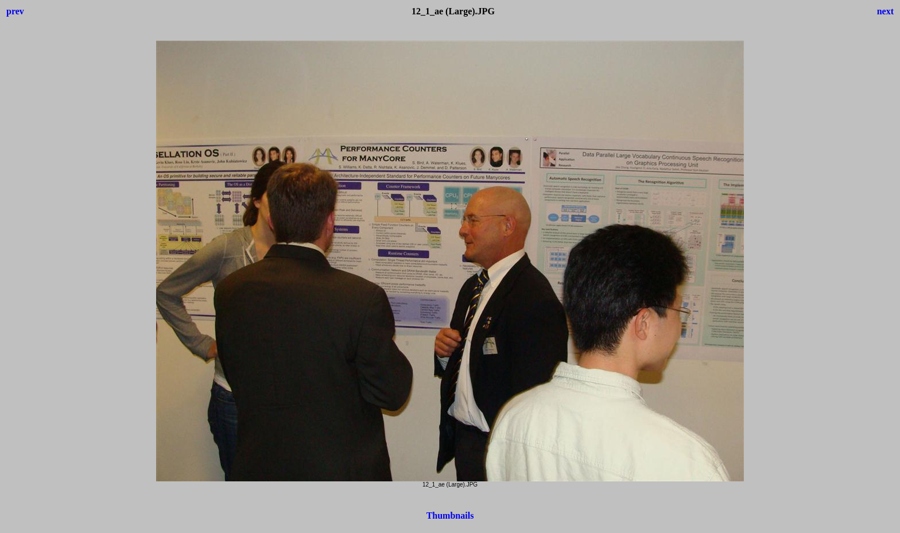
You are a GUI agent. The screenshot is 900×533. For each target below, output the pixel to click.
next (885, 11)
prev (15, 11)
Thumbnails (450, 515)
